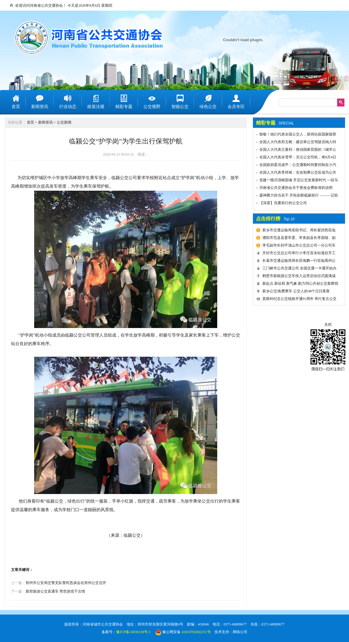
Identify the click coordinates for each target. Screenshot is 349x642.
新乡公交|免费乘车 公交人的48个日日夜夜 (296, 291)
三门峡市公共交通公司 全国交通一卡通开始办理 (298, 269)
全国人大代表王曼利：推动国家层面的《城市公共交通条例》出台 (294, 150)
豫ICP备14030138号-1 (133, 632)
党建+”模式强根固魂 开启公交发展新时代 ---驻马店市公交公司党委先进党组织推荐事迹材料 (295, 181)
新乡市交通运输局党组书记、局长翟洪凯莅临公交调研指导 (298, 231)
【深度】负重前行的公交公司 (283, 203)
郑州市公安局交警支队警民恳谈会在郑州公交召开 (66, 583)
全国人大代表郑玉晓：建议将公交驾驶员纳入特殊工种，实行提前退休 (294, 143)
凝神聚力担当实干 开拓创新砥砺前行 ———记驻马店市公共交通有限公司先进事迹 (295, 196)
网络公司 (240, 632)
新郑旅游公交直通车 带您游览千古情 (55, 591)
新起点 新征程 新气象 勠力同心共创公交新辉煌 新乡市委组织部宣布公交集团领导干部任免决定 (299, 284)
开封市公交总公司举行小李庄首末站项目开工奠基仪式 (298, 254)
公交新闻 (64, 122)
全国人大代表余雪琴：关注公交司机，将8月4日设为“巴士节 (294, 158)
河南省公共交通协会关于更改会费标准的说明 (296, 188)
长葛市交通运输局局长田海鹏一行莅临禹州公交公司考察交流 (298, 261)
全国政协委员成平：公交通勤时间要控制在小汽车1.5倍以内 (294, 166)
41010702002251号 (196, 632)
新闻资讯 (45, 122)
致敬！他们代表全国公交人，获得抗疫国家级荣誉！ (294, 135)
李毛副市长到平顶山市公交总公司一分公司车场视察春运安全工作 (298, 246)
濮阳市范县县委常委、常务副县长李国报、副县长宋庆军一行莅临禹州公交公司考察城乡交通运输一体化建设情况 (299, 239)
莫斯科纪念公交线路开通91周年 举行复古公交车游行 (298, 300)
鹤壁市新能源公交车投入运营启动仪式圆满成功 (298, 277)
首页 (30, 122)
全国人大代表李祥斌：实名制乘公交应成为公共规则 (294, 173)
